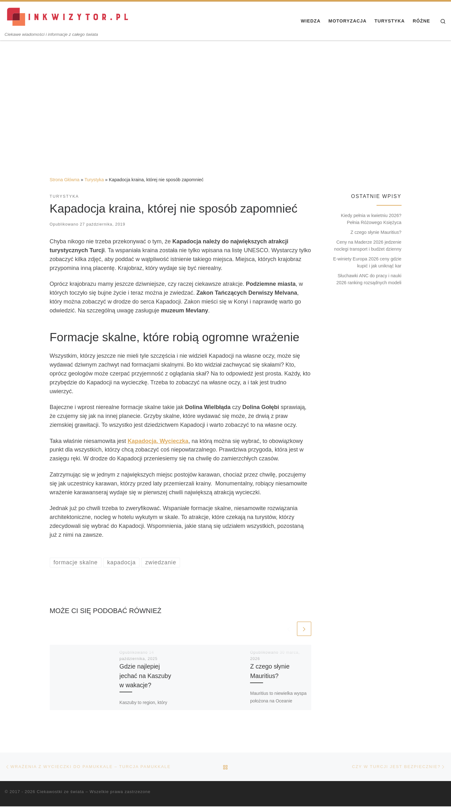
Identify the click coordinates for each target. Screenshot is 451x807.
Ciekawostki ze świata (60, 792)
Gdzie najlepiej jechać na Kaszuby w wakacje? (145, 676)
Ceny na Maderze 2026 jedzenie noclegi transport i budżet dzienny (367, 246)
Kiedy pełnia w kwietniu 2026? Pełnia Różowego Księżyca (371, 219)
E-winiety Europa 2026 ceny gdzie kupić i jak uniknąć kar (367, 262)
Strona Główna (65, 179)
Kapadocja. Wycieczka (158, 441)
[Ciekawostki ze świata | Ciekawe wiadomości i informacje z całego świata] (68, 16)
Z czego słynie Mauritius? (376, 232)
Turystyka (94, 179)
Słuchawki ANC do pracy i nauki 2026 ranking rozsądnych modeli (368, 279)
